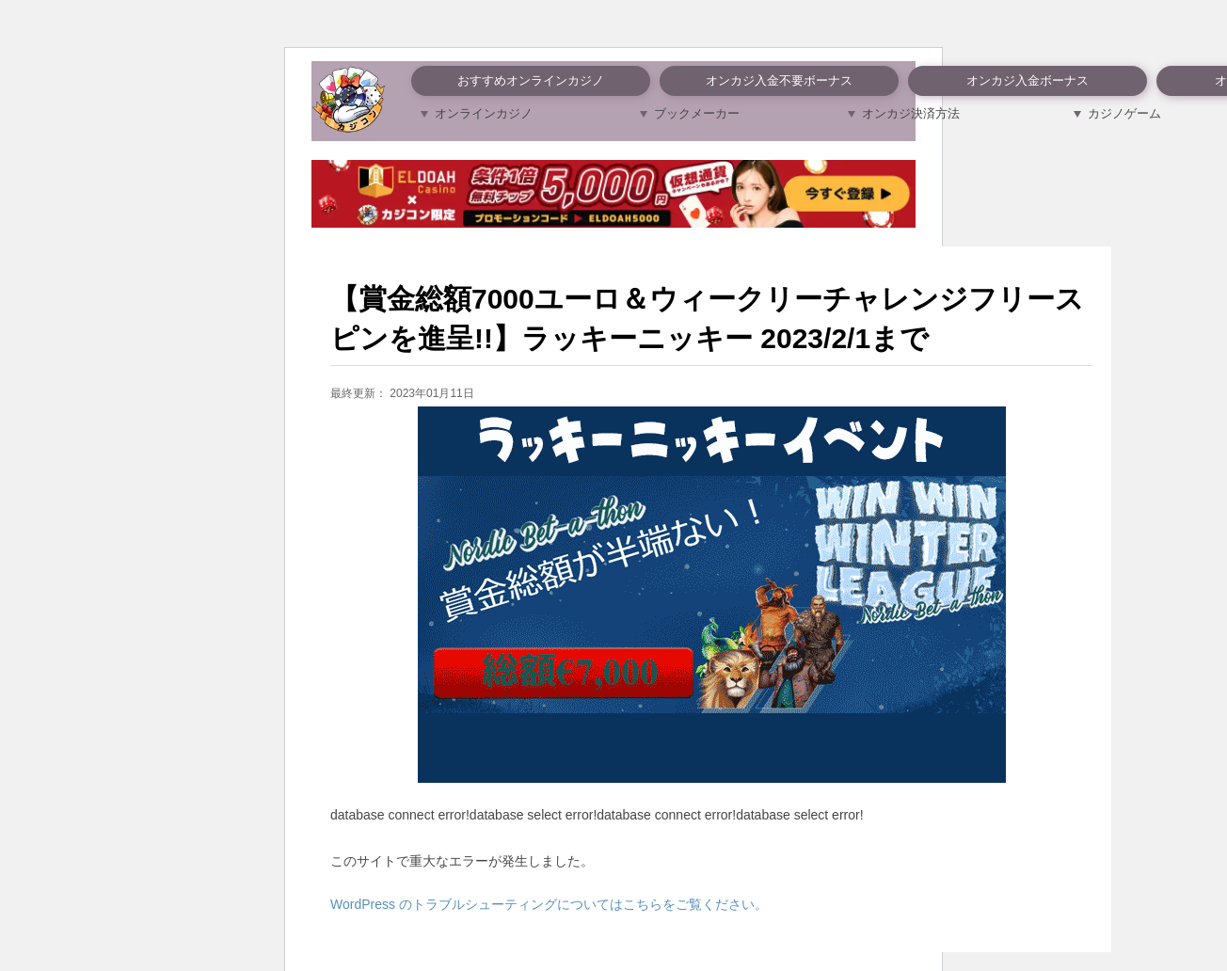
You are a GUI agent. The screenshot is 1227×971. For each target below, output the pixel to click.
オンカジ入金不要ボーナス (779, 80)
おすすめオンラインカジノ (530, 80)
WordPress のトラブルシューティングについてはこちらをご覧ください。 (549, 904)
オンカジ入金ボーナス (1027, 80)
